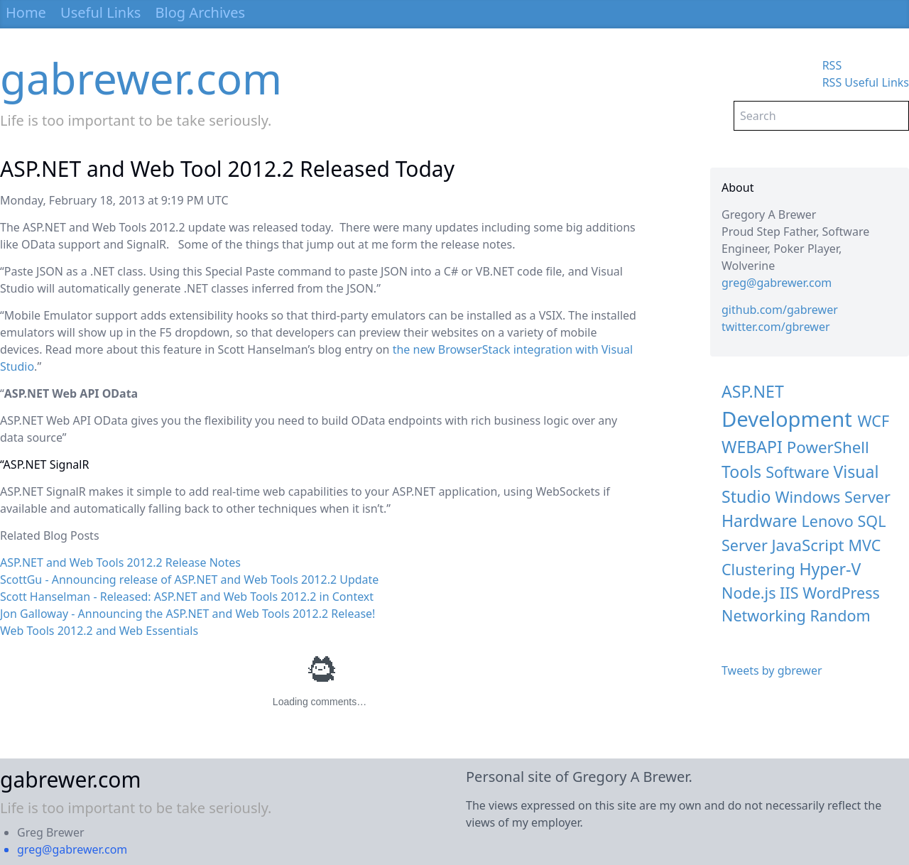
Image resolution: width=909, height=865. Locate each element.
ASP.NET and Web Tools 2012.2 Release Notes (120, 562)
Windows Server (833, 496)
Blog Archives (201, 12)
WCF (873, 420)
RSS (832, 65)
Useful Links (100, 12)
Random (840, 615)
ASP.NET (753, 391)
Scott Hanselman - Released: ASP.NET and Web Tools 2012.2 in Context (187, 596)
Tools (741, 471)
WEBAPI (752, 446)
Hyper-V (830, 568)
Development (787, 419)
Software (797, 472)
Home (26, 12)
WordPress (841, 592)
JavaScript (808, 545)
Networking (764, 615)
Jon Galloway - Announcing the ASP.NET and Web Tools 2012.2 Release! (187, 613)
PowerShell (828, 447)
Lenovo (828, 521)
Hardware (759, 520)
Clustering (758, 569)
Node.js (748, 592)
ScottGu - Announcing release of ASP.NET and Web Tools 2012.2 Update (189, 579)
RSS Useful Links (865, 82)
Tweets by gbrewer (772, 670)
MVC (864, 545)
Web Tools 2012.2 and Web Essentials (99, 630)
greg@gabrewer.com (777, 282)
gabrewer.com (141, 78)
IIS (789, 592)
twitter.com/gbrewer (776, 326)
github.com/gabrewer (780, 309)
